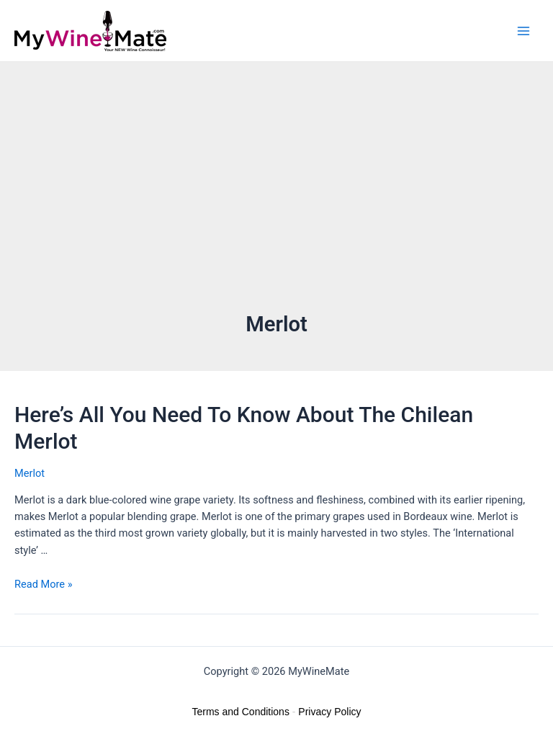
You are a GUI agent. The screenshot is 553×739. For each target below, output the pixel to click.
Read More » (43, 584)
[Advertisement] (276, 202)
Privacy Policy (329, 711)
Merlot (29, 473)
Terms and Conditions (240, 711)
